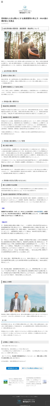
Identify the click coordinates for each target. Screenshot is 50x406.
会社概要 (18, 396)
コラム (31, 396)
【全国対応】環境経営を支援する (29, 400)
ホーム (14, 396)
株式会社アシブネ (25, 12)
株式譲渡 (40, 211)
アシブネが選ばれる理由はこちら (32, 368)
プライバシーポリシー (25, 396)
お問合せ (35, 396)
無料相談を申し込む (12, 368)
